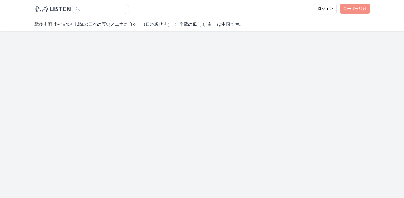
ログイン (325, 8)
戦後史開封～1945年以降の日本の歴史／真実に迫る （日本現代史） (103, 24)
